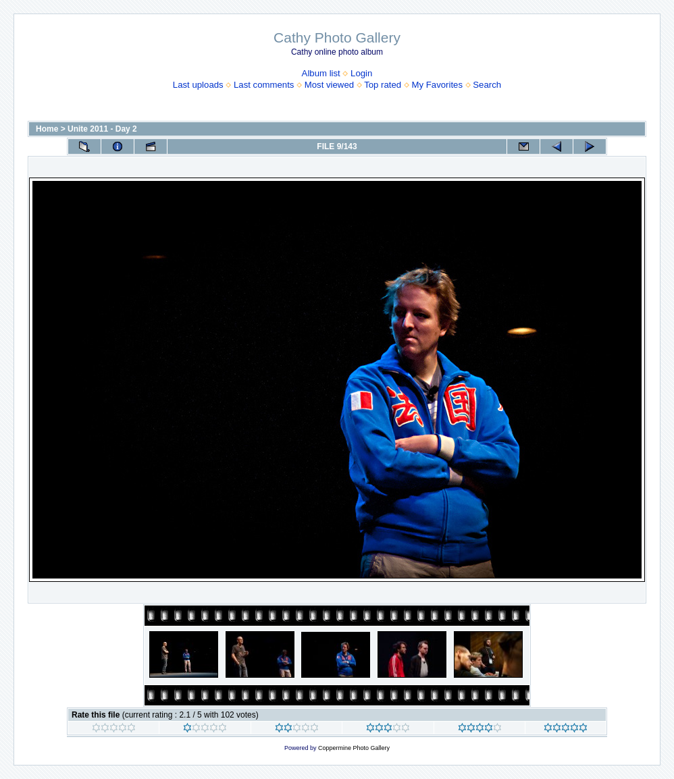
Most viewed (329, 85)
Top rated (382, 85)
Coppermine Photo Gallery (354, 748)
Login (361, 73)
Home (47, 129)
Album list (321, 73)
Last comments (264, 85)
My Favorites (437, 85)
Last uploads (198, 85)
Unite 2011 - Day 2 (102, 129)
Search (487, 85)
